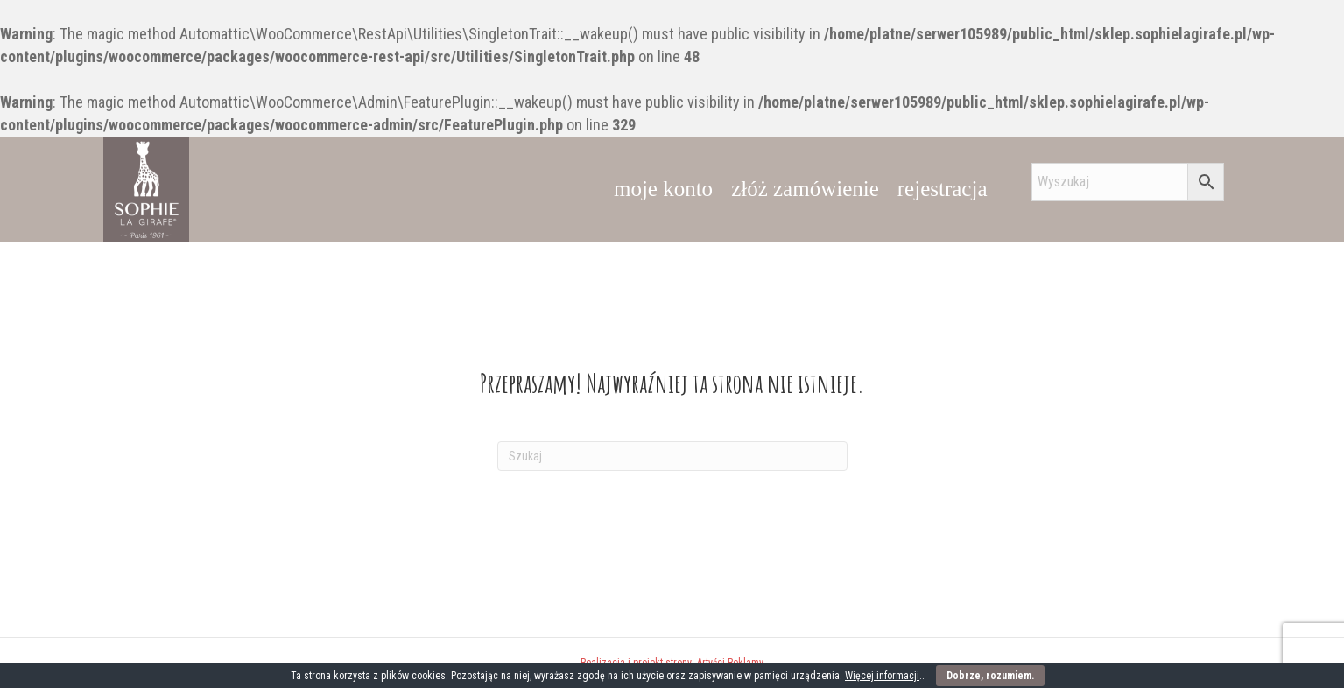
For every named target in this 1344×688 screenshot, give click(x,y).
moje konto (663, 188)
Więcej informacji (882, 676)
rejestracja (942, 188)
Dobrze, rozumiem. (990, 676)
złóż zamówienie (805, 188)
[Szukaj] (672, 456)
